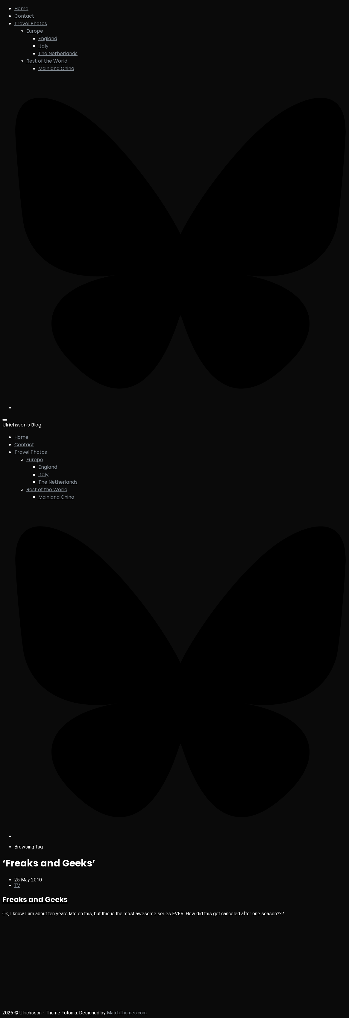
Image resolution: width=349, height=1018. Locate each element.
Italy (43, 46)
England (47, 38)
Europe (34, 31)
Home (21, 8)
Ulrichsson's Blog (21, 424)
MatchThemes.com (127, 1013)
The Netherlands (58, 53)
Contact (24, 16)
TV (17, 885)
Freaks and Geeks (35, 899)
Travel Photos (30, 23)
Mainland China (56, 68)
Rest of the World (46, 61)
